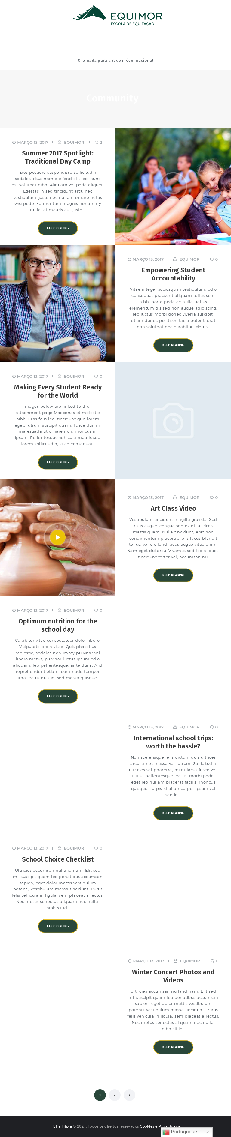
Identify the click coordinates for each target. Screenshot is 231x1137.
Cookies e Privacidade (160, 1126)
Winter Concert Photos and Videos (173, 976)
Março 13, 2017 (32, 142)
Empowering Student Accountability (173, 274)
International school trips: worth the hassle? (173, 742)
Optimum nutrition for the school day (57, 625)
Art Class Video (173, 508)
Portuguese (179, 1132)
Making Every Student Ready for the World (58, 391)
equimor (74, 142)
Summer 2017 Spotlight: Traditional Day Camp (58, 157)
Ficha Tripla (61, 1126)
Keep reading (58, 228)
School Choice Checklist (58, 859)
